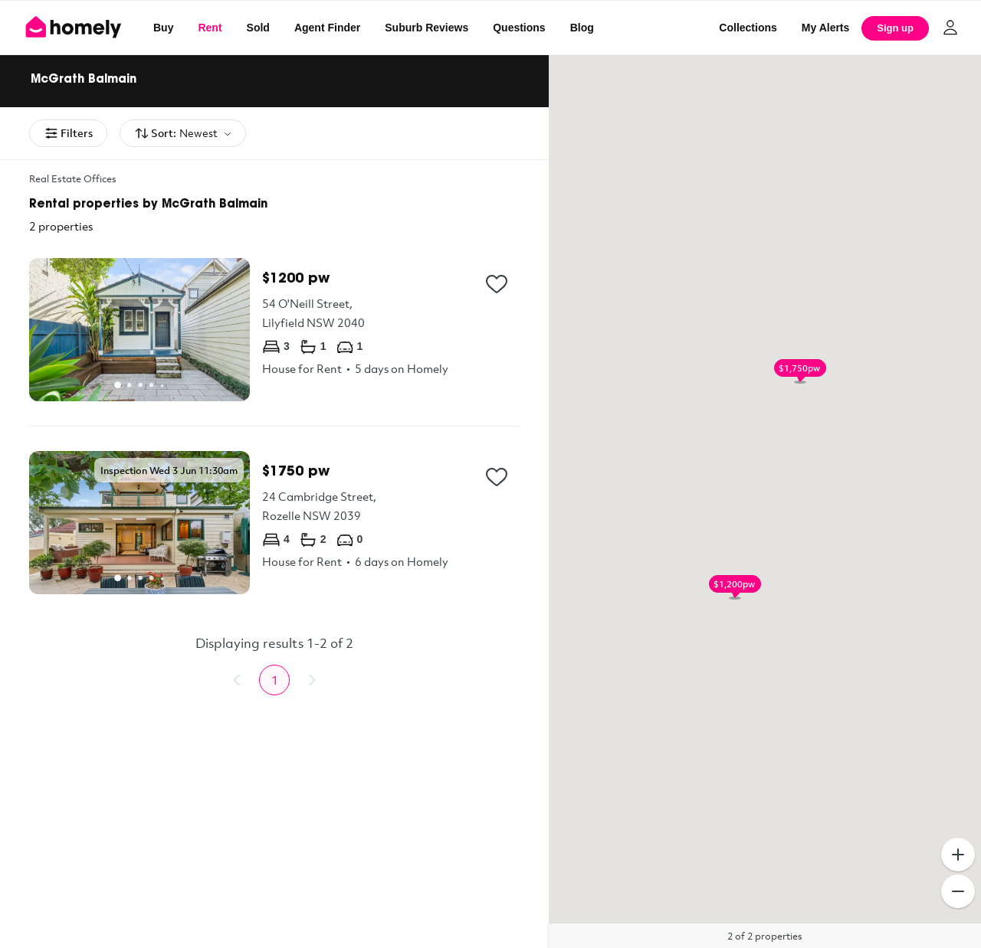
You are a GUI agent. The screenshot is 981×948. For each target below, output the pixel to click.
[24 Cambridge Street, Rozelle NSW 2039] (274, 522)
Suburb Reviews (426, 27)
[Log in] (950, 27)
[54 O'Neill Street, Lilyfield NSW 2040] (274, 329)
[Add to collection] (496, 284)
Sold (258, 27)
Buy (163, 27)
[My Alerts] (825, 27)
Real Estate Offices (72, 178)
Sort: (182, 133)
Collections (747, 27)
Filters (68, 133)
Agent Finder (327, 27)
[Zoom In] (958, 854)
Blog (582, 27)
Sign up (895, 28)
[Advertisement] (274, 833)
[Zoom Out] (958, 891)
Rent (209, 27)
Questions (519, 27)
